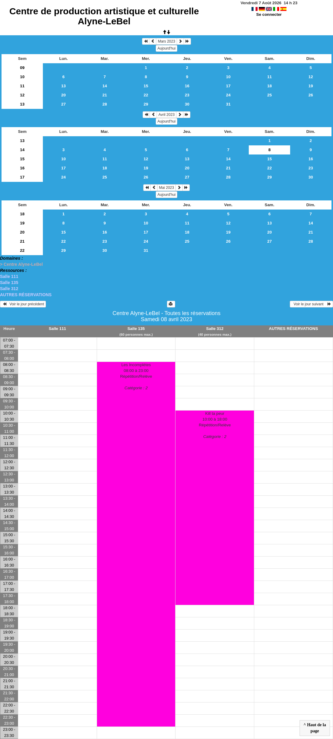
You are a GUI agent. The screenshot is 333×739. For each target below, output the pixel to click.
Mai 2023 (166, 188)
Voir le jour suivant (311, 304)
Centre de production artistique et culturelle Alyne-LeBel (104, 16)
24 (228, 95)
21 (104, 95)
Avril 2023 (166, 115)
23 (187, 95)
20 (63, 95)
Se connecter (269, 14)
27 (63, 104)
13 (63, 86)
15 (146, 86)
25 (269, 95)
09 (22, 67)
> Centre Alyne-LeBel (21, 264)
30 (187, 104)
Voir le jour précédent (23, 304)
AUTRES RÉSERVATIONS (26, 294)
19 (310, 86)
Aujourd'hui (167, 48)
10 (22, 77)
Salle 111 (9, 276)
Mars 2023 (166, 41)
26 (310, 95)
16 (187, 86)
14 (104, 86)
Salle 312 (9, 288)
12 (310, 77)
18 (269, 86)
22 (146, 95)
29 (146, 104)
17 (228, 86)
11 (269, 77)
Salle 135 (9, 282)
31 (228, 104)
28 (104, 104)
